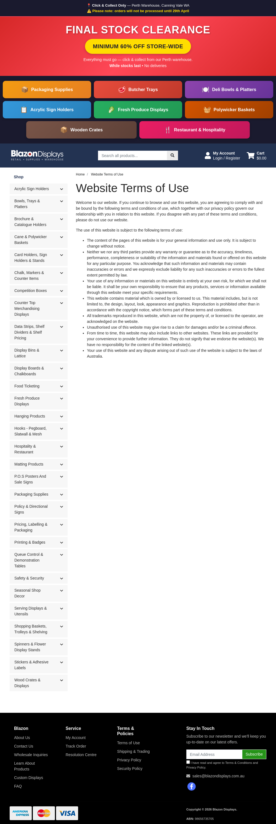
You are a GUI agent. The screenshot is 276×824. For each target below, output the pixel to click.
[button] (222, 156)
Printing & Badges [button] (29, 542)
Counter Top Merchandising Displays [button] (26, 309)
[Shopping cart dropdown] (256, 156)
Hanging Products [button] (29, 416)
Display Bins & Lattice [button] (26, 353)
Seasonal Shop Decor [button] (27, 593)
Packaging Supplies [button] (31, 494)
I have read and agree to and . (222, 764)
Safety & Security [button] (29, 578)
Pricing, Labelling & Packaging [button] (30, 527)
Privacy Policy (129, 760)
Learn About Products (24, 766)
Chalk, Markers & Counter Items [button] (29, 275)
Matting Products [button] (28, 464)
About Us (22, 737)
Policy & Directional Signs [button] (31, 509)
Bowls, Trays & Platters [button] (27, 204)
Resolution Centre (81, 755)
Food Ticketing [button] (26, 386)
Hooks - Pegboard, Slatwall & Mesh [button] (30, 431)
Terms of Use (128, 743)
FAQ (18, 786)
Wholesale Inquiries (31, 755)
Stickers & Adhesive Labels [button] (31, 665)
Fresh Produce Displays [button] (27, 401)
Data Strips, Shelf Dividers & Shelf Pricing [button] (29, 332)
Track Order (76, 746)
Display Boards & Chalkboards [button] (29, 371)
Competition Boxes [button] (30, 290)
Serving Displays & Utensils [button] (30, 611)
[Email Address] (214, 754)
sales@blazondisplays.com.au (218, 776)
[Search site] (172, 155)
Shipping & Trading (133, 751)
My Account (76, 737)
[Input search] (132, 155)
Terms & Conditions (238, 762)
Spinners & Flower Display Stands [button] (30, 647)
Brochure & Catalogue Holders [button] (30, 222)
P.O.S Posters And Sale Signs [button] (30, 479)
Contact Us (23, 746)
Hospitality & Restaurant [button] (25, 449)
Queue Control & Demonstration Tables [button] (28, 560)
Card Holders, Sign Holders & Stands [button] (30, 257)
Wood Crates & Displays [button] (27, 683)
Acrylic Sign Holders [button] (31, 189)
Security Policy (129, 768)
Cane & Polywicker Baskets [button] (30, 240)
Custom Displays (28, 777)
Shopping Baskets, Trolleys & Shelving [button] (30, 629)
